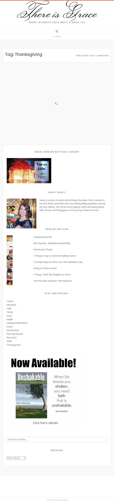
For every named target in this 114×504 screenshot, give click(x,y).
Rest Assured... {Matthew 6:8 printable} (51, 243)
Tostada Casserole (42, 237)
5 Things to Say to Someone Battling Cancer (54, 255)
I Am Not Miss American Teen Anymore (52, 280)
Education (11, 304)
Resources (12, 337)
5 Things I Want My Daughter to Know (51, 274)
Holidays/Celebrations (17, 322)
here (97, 210)
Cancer (10, 301)
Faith (9, 308)
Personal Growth (15, 334)
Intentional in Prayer (43, 249)
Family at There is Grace (45, 268)
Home (10, 326)
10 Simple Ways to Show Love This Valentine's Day (57, 262)
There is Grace (57, 12)
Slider (9, 341)
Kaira (65, 500)
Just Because (13, 330)
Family (10, 312)
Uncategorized (14, 344)
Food (9, 315)
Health (10, 319)
